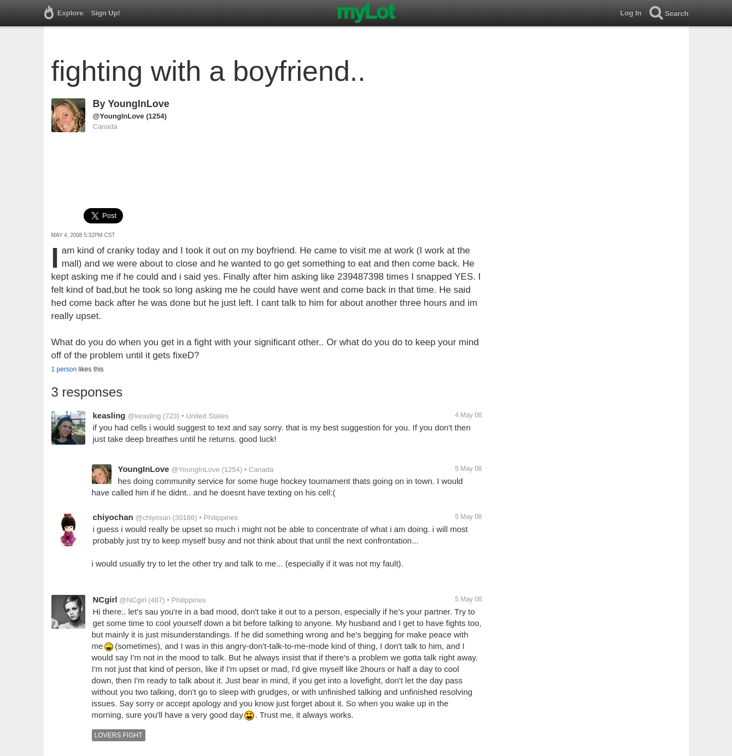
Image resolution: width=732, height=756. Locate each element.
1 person (64, 369)
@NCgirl (132, 600)
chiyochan (113, 517)
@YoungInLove (118, 116)
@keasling (144, 416)
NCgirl (105, 599)
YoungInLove (138, 103)
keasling (109, 415)
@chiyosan (153, 517)
